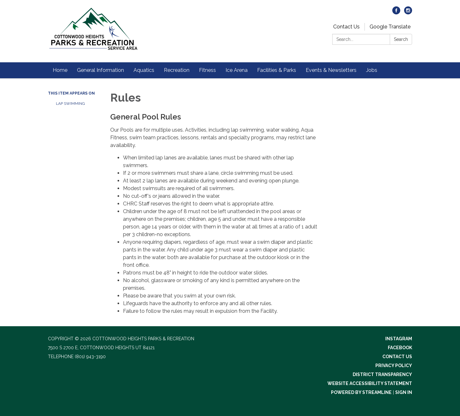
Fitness (207, 70)
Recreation (176, 70)
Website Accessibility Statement (369, 383)
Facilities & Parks (276, 70)
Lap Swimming (70, 103)
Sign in (403, 392)
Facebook (400, 347)
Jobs (371, 70)
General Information (100, 70)
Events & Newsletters (331, 70)
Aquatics (144, 70)
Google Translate (390, 27)
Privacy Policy (393, 365)
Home (60, 70)
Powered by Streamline (361, 392)
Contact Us (346, 27)
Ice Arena (237, 70)
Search (401, 39)
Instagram (398, 338)
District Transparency (382, 374)
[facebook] (396, 13)
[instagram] (408, 13)
